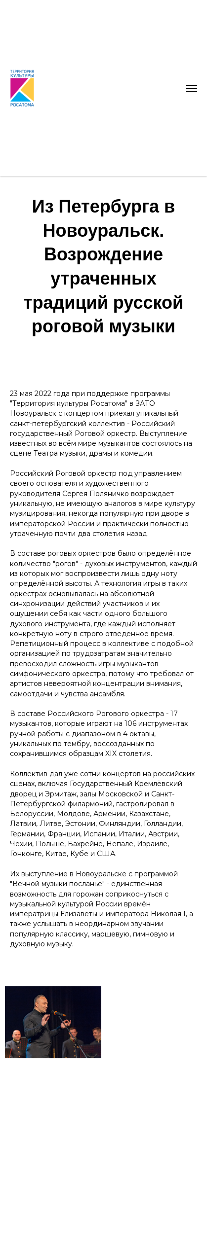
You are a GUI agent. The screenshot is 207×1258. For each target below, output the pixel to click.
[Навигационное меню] (191, 88)
